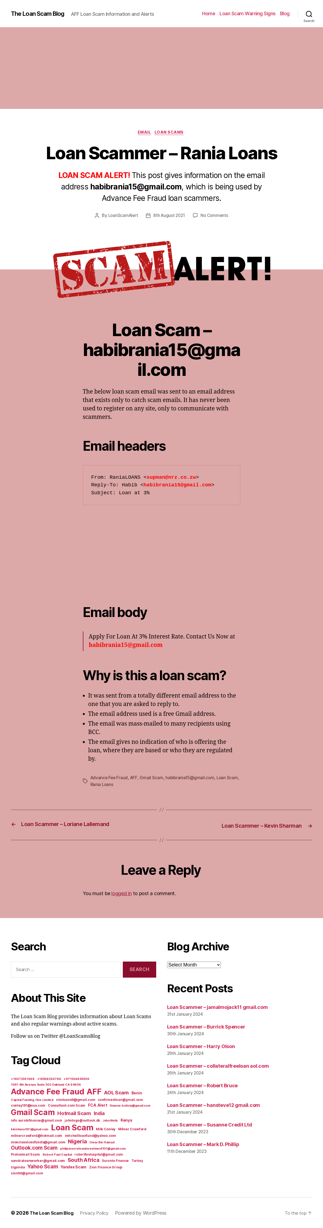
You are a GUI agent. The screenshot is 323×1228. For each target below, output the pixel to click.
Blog (285, 13)
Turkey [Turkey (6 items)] (137, 1160)
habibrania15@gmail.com (192, 778)
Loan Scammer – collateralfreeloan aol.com (218, 1066)
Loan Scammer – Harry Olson (201, 1046)
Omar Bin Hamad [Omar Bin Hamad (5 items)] (101, 1142)
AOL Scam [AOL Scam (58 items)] (116, 1092)
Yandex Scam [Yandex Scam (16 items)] (73, 1166)
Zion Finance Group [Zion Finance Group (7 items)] (105, 1167)
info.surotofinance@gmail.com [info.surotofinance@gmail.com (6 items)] (36, 1120)
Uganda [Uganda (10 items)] (18, 1167)
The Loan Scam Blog (41, 13)
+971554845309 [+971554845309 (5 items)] (76, 1078)
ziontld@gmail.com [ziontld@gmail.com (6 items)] (27, 1173)
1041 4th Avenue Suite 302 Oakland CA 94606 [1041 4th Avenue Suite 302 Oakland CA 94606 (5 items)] (46, 1084)
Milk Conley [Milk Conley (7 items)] (105, 1129)
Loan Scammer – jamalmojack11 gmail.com (217, 1007)
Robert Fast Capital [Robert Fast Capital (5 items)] (57, 1154)
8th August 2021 (169, 216)
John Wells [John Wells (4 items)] (110, 1120)
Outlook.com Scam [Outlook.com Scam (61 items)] (34, 1147)
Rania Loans (115, 785)
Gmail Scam (153, 778)
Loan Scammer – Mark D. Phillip (203, 1144)
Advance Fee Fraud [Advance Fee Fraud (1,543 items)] (47, 1091)
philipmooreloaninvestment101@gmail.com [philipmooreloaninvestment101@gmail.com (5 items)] (93, 1148)
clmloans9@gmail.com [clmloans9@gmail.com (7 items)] (75, 1099)
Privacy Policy (99, 1212)
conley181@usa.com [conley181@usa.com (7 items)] (28, 1105)
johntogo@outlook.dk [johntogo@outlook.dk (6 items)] (82, 1120)
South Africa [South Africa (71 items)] (83, 1159)
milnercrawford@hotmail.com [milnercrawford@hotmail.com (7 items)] (36, 1135)
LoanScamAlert (121, 216)
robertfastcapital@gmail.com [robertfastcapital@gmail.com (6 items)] (98, 1154)
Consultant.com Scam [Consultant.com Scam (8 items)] (66, 1105)
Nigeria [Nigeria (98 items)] (77, 1141)
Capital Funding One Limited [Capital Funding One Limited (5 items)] (32, 1099)
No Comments (216, 216)
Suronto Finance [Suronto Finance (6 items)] (115, 1160)
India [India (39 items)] (99, 1113)
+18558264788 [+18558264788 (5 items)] (49, 1078)
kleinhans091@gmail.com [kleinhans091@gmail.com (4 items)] (29, 1129)
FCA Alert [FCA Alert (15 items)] (97, 1105)
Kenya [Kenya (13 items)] (126, 1120)
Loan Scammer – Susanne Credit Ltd (209, 1124)
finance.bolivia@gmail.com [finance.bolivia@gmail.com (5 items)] (130, 1105)
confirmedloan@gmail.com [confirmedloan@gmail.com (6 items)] (120, 1099)
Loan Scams (171, 133)
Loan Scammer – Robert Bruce (202, 1085)
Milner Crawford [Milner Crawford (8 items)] (132, 1129)
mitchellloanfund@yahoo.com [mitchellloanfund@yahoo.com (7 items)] (90, 1135)
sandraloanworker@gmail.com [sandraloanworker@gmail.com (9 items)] (38, 1160)
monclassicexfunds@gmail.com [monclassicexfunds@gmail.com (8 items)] (38, 1142)
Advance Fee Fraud (109, 778)
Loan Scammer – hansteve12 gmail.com (213, 1105)
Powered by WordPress (148, 1212)
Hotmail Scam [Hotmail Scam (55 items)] (74, 1113)
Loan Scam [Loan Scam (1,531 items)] (72, 1127)
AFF (135, 778)
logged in (121, 893)
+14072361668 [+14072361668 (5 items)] (23, 1078)
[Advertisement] (161, 68)
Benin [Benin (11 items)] (136, 1093)
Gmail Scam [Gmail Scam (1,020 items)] (33, 1112)
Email (144, 133)
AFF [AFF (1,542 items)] (94, 1091)
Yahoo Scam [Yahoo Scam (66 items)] (42, 1166)
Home (208, 13)
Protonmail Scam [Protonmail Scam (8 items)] (25, 1154)
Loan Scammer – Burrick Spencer (206, 1026)
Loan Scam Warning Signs (247, 13)
